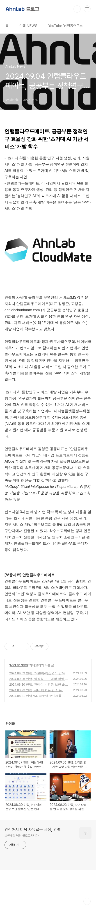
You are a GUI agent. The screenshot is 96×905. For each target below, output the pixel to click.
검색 (77, 9)
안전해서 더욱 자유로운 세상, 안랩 (33, 829)
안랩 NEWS (28, 26)
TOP (87, 901)
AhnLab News (19, 665)
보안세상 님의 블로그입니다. (22, 835)
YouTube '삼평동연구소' (65, 26)
